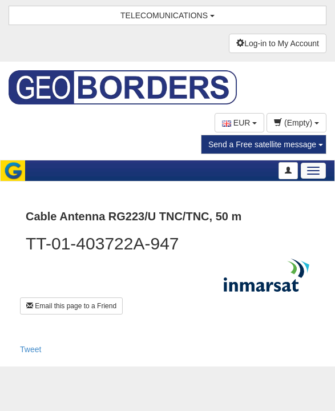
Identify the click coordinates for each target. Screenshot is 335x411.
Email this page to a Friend (71, 306)
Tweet (30, 349)
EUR (239, 122)
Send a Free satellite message (265, 144)
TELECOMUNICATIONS (167, 15)
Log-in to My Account (277, 43)
